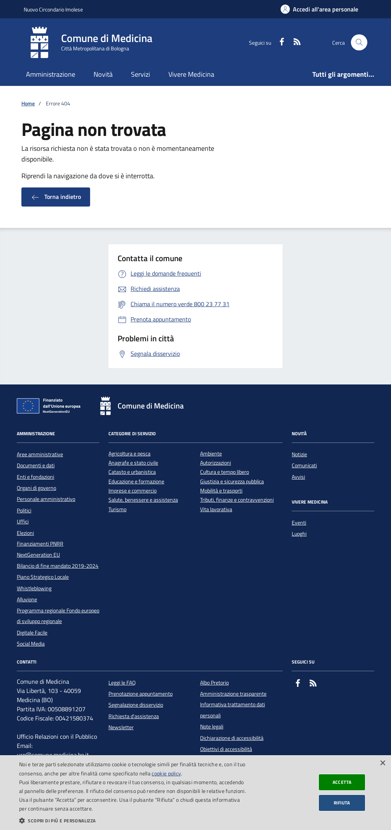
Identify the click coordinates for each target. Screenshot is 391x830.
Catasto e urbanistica (132, 472)
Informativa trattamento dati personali (232, 709)
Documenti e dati (36, 465)
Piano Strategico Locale (43, 577)
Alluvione (27, 599)
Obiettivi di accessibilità (226, 749)
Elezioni (25, 533)
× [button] (382, 763)
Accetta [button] (342, 782)
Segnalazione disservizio (135, 705)
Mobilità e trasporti (221, 491)
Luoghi (299, 534)
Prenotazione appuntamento (140, 694)
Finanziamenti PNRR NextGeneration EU (40, 549)
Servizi (140, 74)
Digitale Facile (32, 632)
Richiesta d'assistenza (133, 716)
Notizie (299, 454)
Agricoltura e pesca (129, 454)
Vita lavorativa (216, 509)
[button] (132, 820)
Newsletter (121, 727)
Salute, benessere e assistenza (143, 500)
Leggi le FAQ (122, 682)
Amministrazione (50, 74)
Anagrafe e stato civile (133, 463)
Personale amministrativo (46, 499)
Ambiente (211, 454)
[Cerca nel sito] (359, 42)
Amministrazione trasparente (233, 694)
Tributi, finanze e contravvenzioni (237, 500)
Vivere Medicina (191, 74)
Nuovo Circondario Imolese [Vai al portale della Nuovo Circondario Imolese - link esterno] (53, 9)
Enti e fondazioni (35, 477)
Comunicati (304, 465)
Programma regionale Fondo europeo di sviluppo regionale (58, 615)
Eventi (299, 522)
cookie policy (166, 773)
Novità (103, 74)
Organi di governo (36, 488)
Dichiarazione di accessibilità (231, 738)
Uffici (23, 521)
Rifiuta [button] (342, 802)
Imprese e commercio (132, 491)
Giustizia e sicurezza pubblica (232, 482)
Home (28, 104)
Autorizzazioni (215, 463)
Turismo (117, 509)
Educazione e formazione (136, 482)
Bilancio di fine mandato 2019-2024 (58, 566)
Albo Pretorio (214, 682)
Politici (24, 510)
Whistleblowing (34, 588)
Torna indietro (56, 197)
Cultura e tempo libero (224, 472)
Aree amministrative (40, 454)
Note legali (211, 726)
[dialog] (195, 792)
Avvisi (298, 477)
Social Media (31, 643)
